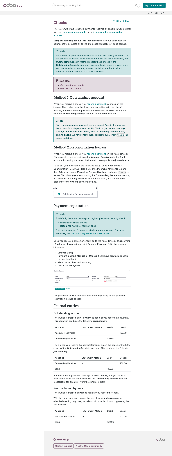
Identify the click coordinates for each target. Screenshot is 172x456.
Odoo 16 (159, 13)
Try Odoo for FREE (154, 5)
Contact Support (63, 446)
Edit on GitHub (121, 21)
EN (149, 13)
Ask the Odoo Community (89, 446)
